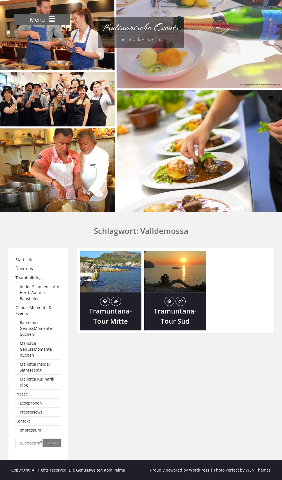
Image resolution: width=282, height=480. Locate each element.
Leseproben (31, 403)
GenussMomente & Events (33, 310)
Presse (21, 394)
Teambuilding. (29, 277)
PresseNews (31, 412)
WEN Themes (258, 470)
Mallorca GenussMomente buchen (36, 349)
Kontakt (22, 421)
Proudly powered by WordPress (179, 470)
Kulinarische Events (141, 27)
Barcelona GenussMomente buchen (36, 328)
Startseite (24, 259)
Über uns (24, 268)
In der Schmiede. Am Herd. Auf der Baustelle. (39, 292)
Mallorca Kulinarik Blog (37, 382)
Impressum (30, 430)
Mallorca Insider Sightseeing (35, 367)
